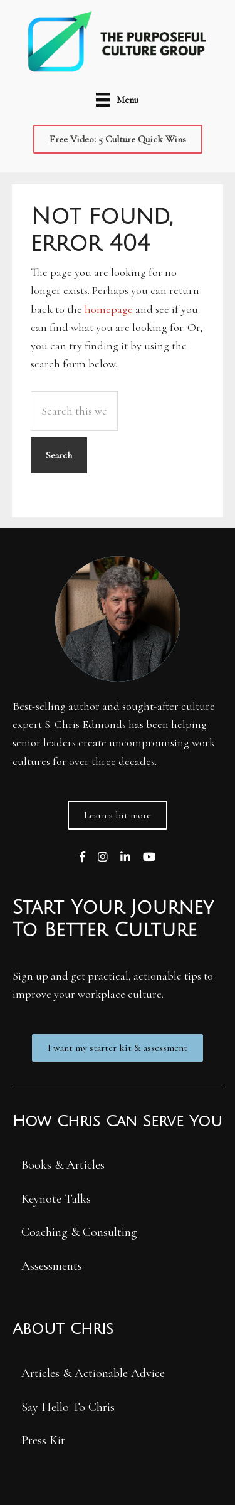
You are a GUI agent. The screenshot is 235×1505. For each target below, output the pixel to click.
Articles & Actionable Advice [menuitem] (93, 1373)
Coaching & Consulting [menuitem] (79, 1232)
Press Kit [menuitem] (43, 1440)
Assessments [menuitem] (51, 1266)
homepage (109, 309)
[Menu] (116, 99)
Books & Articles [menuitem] (63, 1165)
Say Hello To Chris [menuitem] (68, 1407)
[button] (117, 139)
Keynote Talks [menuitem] (56, 1199)
